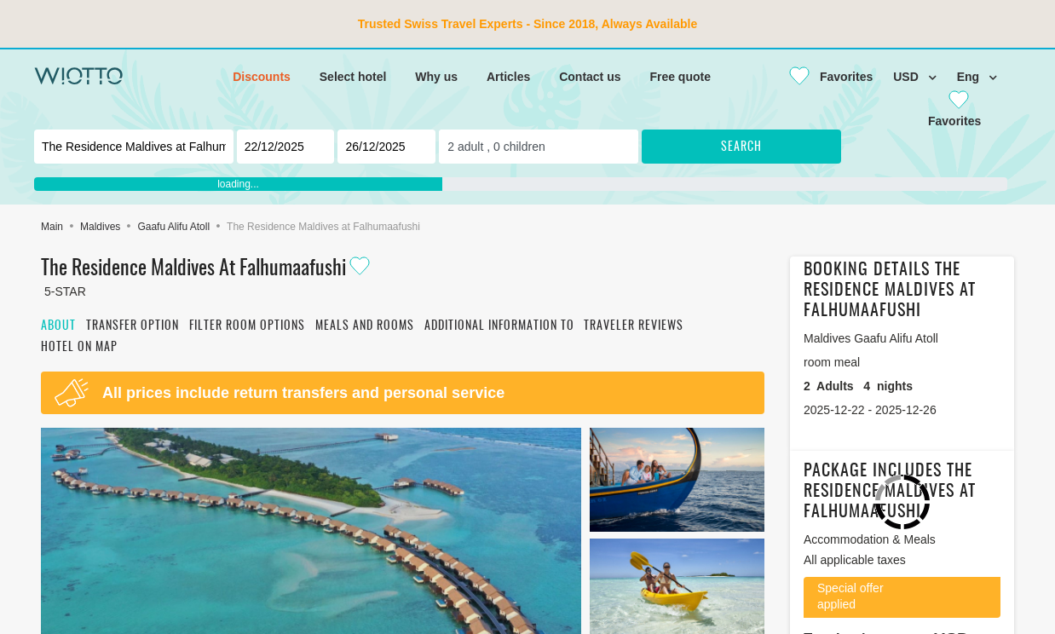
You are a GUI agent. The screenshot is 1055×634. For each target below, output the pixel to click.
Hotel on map (79, 348)
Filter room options (247, 326)
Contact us (589, 77)
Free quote (680, 77)
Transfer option (132, 326)
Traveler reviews (633, 326)
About (58, 326)
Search (741, 147)
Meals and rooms (364, 326)
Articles (508, 77)
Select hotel (353, 77)
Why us (436, 77)
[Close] (824, 77)
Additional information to (499, 326)
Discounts (262, 77)
